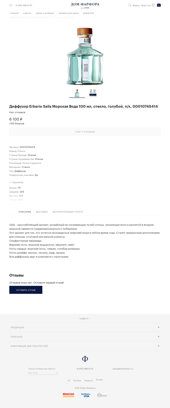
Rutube (99, 379)
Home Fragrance (31, 163)
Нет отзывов (17, 112)
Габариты (17, 182)
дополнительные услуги (68, 211)
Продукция (17, 327)
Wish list (147, 5)
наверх (85, 318)
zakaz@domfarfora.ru (123, 368)
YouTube (77, 380)
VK (68, 380)
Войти (136, 5)
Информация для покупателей (29, 345)
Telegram (88, 380)
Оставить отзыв (26, 289)
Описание (25, 211)
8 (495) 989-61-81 (24, 5)
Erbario (22, 151)
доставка (42, 211)
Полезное (17, 336)
